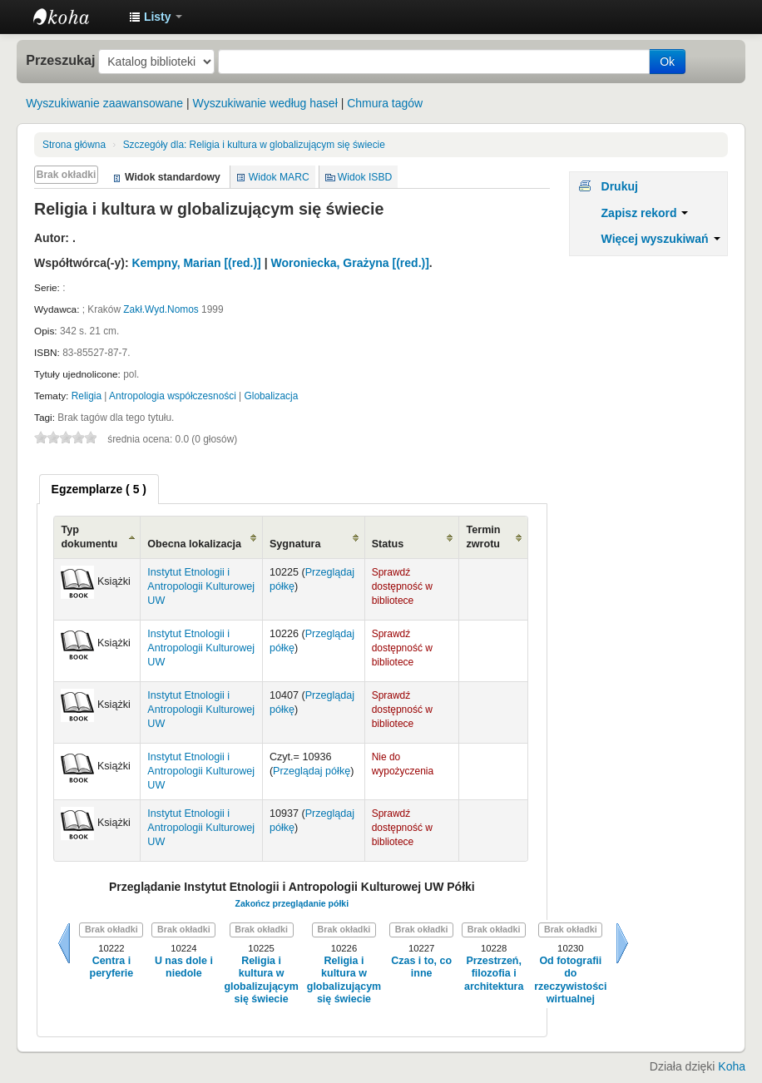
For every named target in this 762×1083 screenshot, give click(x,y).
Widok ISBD (365, 177)
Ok (667, 61)
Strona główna (74, 145)
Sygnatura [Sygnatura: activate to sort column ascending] (295, 544)
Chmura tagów (385, 103)
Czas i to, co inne (421, 967)
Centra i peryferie (112, 967)
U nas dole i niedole (184, 967)
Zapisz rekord (645, 213)
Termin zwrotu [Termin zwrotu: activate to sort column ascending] (483, 537)
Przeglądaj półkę (311, 771)
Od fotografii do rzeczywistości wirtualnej (570, 980)
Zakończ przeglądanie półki (292, 903)
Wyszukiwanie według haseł (265, 103)
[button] (155, 16)
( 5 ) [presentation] (99, 489)
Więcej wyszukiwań (660, 238)
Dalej (622, 943)
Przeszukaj (60, 59)
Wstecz (64, 943)
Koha (731, 1066)
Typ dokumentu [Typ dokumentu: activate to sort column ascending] (89, 537)
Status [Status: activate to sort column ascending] (388, 544)
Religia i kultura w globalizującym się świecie (254, 145)
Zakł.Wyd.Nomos (160, 309)
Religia (86, 396)
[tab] (99, 489)
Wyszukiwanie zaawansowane (104, 103)
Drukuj (619, 186)
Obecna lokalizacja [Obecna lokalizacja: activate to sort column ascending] (194, 544)
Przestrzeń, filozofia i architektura (493, 973)
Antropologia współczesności (172, 396)
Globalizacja (272, 396)
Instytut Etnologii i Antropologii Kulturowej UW (74, 16)
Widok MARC (279, 177)
